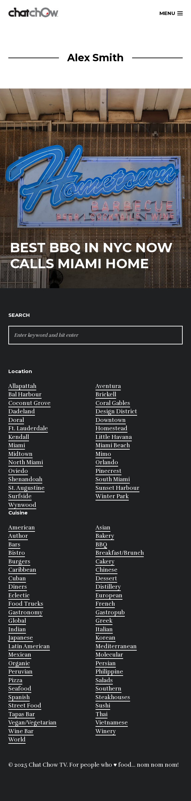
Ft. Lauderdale (28, 428)
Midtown (20, 454)
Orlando (107, 462)
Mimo (103, 454)
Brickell (106, 394)
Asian (103, 527)
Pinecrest (108, 471)
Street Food (24, 705)
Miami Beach (113, 445)
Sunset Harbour (117, 488)
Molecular (109, 654)
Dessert (106, 578)
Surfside (20, 496)
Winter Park (112, 496)
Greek (104, 620)
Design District (116, 411)
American (21, 527)
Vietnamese (112, 722)
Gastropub (110, 612)
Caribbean (22, 569)
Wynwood (22, 504)
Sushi (103, 705)
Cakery (105, 561)
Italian (104, 629)
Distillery (108, 586)
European (109, 595)
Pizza (15, 680)
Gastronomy (25, 612)
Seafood (19, 688)
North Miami (25, 462)
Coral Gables (113, 403)
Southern (108, 688)
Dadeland (21, 411)
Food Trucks (25, 603)
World (17, 739)
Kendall (18, 437)
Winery (106, 731)
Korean (105, 637)
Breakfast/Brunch (120, 552)
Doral (16, 420)
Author (18, 535)
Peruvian (20, 671)
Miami (16, 445)
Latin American (29, 646)
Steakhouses (113, 697)
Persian (106, 663)
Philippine (109, 671)
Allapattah (22, 386)
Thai (101, 714)
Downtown (111, 420)
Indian (17, 629)
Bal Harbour (25, 394)
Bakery (105, 535)
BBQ (101, 544)
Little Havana (114, 437)
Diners (17, 586)
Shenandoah (25, 479)
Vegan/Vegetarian (32, 722)
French (105, 603)
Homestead (111, 428)
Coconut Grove (29, 403)
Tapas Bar (21, 714)
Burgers (19, 561)
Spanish (19, 697)
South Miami (113, 479)
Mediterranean (116, 646)
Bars (14, 544)
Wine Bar (21, 731)
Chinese (106, 569)
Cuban (17, 578)
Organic (19, 663)
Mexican (19, 654)
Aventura (108, 386)
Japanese (20, 637)
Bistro (16, 552)
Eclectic (19, 595)
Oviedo (18, 471)
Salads (104, 680)
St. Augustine (26, 488)
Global (17, 620)
